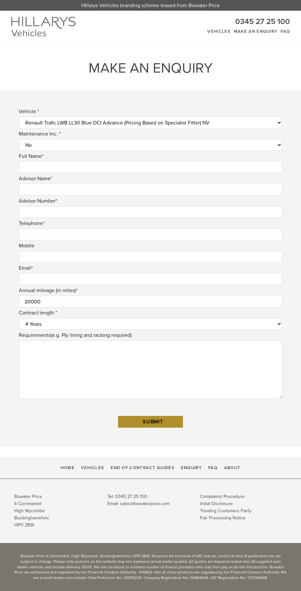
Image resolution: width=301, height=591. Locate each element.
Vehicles (218, 31)
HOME (68, 468)
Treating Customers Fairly (225, 510)
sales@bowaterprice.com (145, 503)
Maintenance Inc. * (40, 133)
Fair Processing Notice (223, 517)
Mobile (26, 245)
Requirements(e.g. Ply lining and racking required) (75, 335)
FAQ (285, 31)
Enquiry (191, 468)
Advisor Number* (38, 201)
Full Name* (31, 156)
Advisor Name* (35, 178)
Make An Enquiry (256, 31)
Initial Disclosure (216, 503)
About (232, 468)
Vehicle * (29, 111)
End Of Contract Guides (143, 468)
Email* (26, 268)
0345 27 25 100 (262, 21)
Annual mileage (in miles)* (48, 290)
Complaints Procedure (222, 496)
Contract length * (38, 312)
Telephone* (31, 223)
